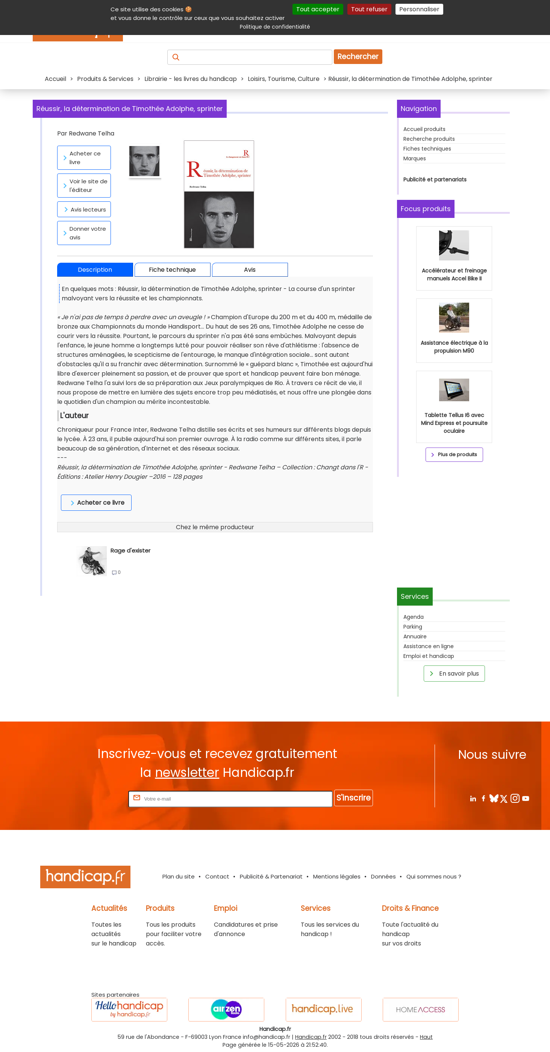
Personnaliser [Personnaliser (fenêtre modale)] (419, 9)
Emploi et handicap (428, 656)
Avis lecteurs (84, 209)
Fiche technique (172, 269)
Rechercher (358, 57)
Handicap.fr (311, 1037)
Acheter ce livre (81, 157)
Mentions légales (337, 876)
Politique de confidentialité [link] (275, 26)
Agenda (413, 617)
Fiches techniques (427, 148)
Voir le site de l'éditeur (84, 185)
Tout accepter (317, 9)
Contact (217, 876)
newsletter (187, 772)
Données (383, 876)
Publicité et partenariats (435, 179)
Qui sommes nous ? (433, 876)
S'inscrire (353, 797)
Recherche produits (429, 139)
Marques (414, 158)
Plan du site (178, 876)
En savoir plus (453, 673)
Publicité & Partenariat (271, 876)
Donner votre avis (83, 233)
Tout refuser (369, 9)
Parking (412, 626)
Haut (426, 1037)
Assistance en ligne (428, 646)
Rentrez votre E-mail (96, 798)
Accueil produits (424, 129)
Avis (250, 269)
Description (95, 269)
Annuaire (415, 636)
